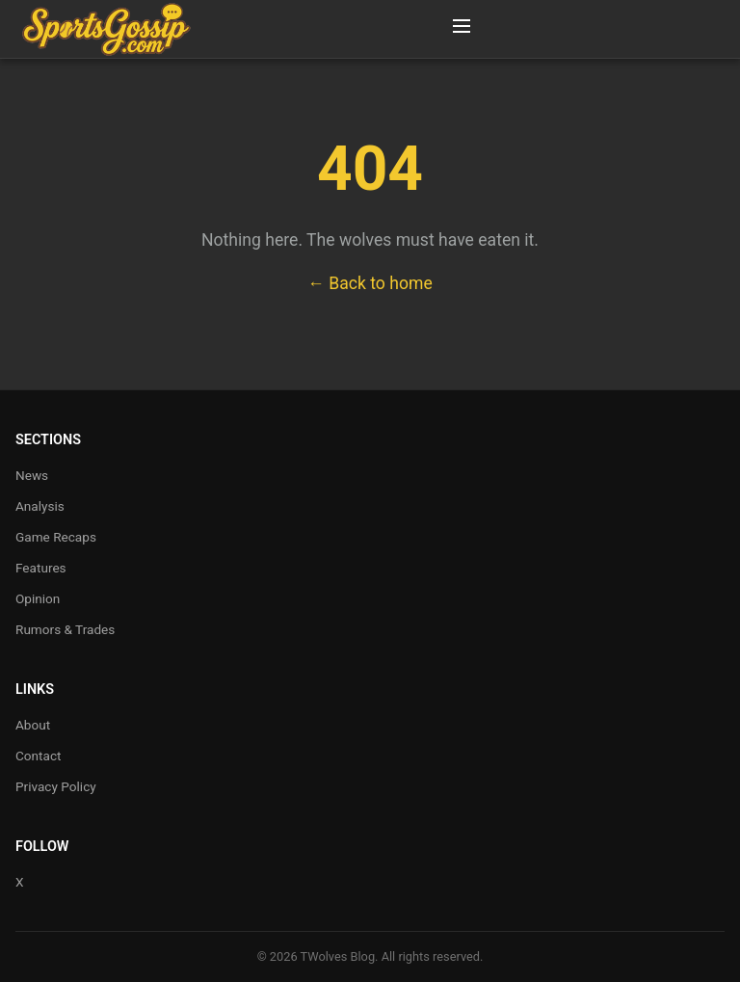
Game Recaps (55, 536)
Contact (38, 755)
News (31, 475)
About (32, 724)
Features (40, 567)
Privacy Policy (55, 786)
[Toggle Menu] (461, 29)
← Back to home (369, 283)
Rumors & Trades (65, 629)
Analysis (40, 506)
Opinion (37, 598)
